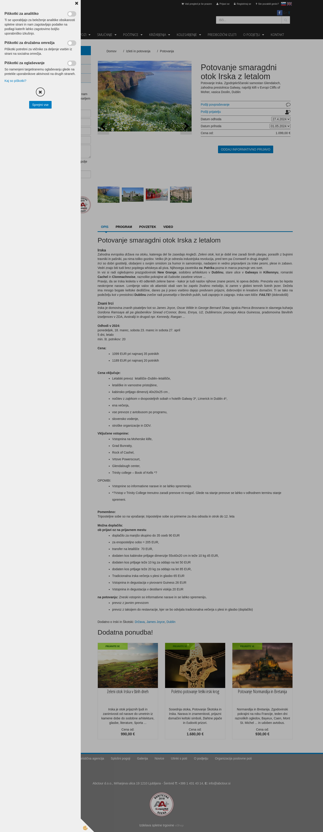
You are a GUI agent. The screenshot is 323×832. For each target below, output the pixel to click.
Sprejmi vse (40, 105)
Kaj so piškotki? (15, 81)
